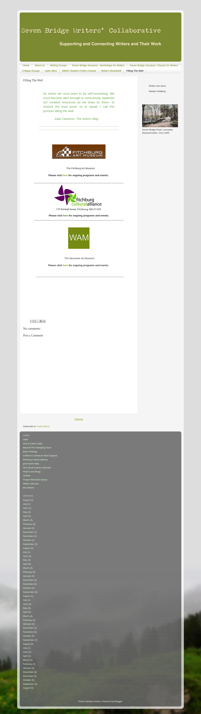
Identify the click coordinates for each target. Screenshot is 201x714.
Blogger (118, 701)
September (28, 544)
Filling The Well (134, 70)
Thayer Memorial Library (35, 479)
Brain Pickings (30, 451)
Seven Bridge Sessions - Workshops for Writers (98, 65)
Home (26, 65)
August (26, 500)
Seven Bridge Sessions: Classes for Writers (154, 65)
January (27, 528)
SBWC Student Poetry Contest (79, 70)
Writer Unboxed (31, 483)
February (27, 524)
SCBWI (26, 475)
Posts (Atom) (43, 426)
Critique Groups (31, 70)
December (28, 532)
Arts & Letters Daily (32, 443)
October (27, 540)
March (26, 520)
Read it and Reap (31, 471)
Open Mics (51, 70)
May (25, 512)
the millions (28, 487)
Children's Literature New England (40, 455)
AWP (25, 439)
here (65, 175)
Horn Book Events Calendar (37, 467)
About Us (40, 65)
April (25, 516)
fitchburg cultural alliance (35, 459)
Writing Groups (58, 65)
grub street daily (31, 463)
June (25, 508)
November (28, 536)
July (25, 504)
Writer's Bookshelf (111, 70)
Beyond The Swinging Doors (37, 447)
